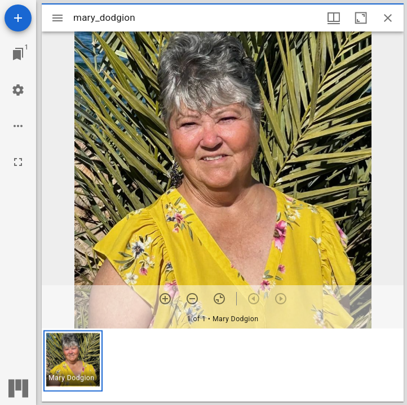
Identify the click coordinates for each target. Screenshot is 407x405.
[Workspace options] (18, 126)
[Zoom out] (192, 298)
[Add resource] (18, 18)
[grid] (223, 365)
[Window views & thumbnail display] (333, 18)
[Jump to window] (18, 54)
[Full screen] (18, 162)
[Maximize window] (360, 18)
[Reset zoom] (219, 298)
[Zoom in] (165, 298)
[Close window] (387, 18)
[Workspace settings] (18, 90)
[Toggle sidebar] (57, 18)
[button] (73, 361)
